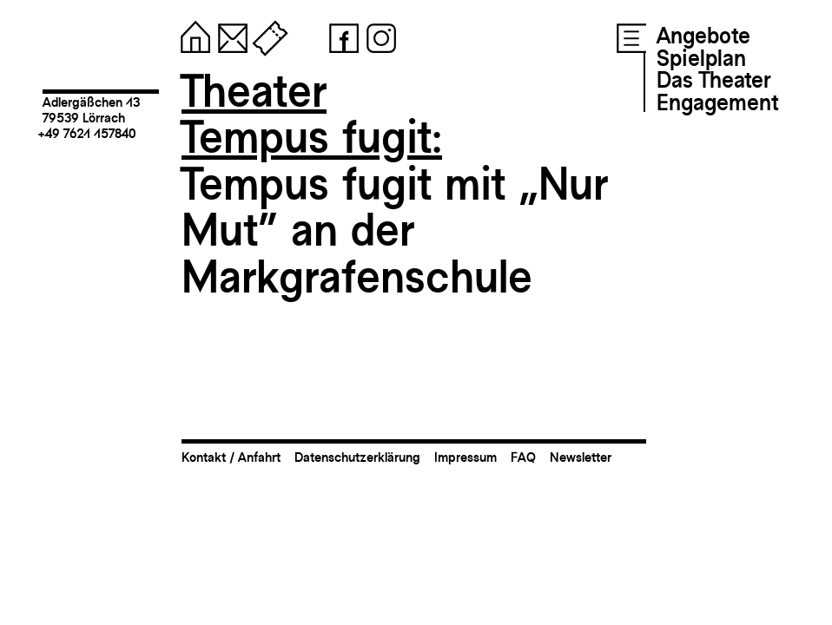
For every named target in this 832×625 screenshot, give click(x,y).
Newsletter (580, 457)
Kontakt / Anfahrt (231, 457)
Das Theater (713, 80)
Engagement (717, 102)
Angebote (703, 35)
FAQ (523, 457)
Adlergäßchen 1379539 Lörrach (91, 110)
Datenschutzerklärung (357, 457)
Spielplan (701, 58)
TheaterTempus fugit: (312, 114)
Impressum (465, 457)
